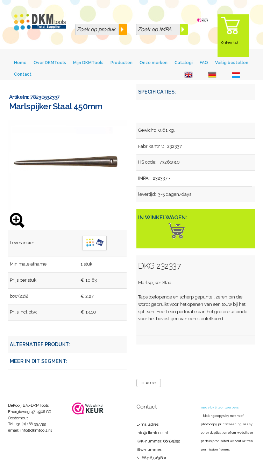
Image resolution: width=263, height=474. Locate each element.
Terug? (148, 383)
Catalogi (184, 62)
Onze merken (154, 62)
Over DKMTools (50, 62)
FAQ (204, 62)
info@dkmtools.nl (36, 430)
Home (20, 62)
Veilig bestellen (231, 62)
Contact (22, 74)
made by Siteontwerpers (220, 407)
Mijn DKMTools (88, 62)
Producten (122, 62)
